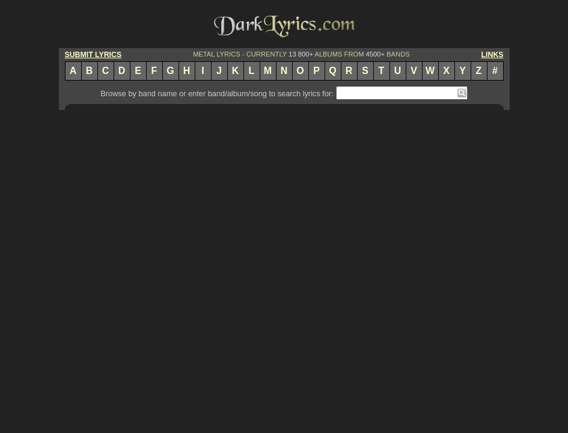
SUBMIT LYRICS (93, 55)
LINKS (492, 55)
